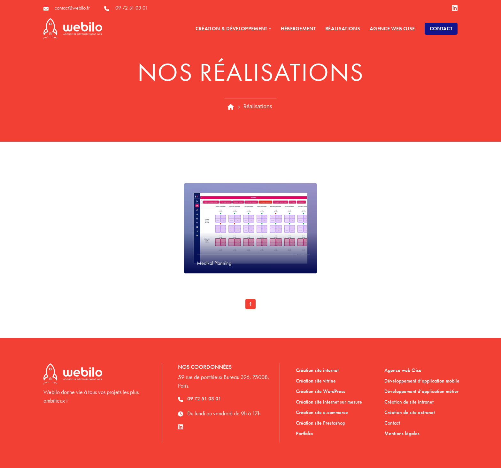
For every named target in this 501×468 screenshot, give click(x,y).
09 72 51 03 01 (131, 7)
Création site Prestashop (320, 423)
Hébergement (298, 28)
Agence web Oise (402, 370)
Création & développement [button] (231, 28)
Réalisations (342, 28)
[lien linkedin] (455, 8)
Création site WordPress (320, 391)
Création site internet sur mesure (329, 401)
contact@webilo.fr (72, 7)
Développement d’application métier (421, 391)
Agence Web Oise (392, 28)
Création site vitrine (316, 380)
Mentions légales (402, 433)
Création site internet (317, 370)
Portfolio (304, 433)
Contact (441, 28)
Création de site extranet (409, 412)
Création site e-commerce (322, 412)
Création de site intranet (409, 401)
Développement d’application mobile (421, 380)
